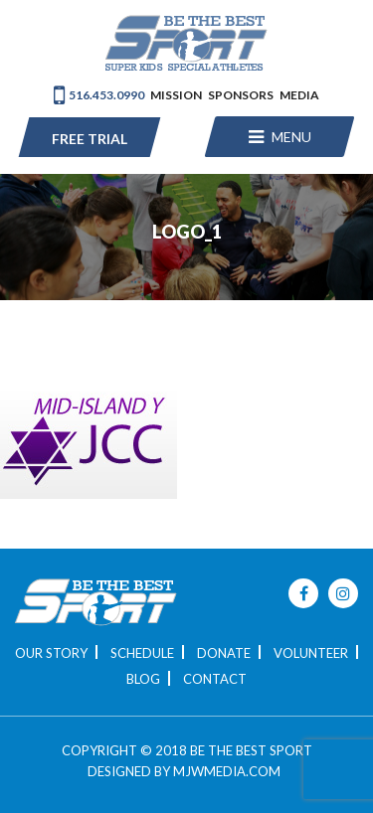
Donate (224, 653)
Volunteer (311, 653)
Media (299, 94)
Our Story (51, 653)
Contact (215, 679)
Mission (176, 94)
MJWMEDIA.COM (226, 771)
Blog (143, 679)
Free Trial (89, 138)
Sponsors (241, 94)
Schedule (142, 653)
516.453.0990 (99, 94)
